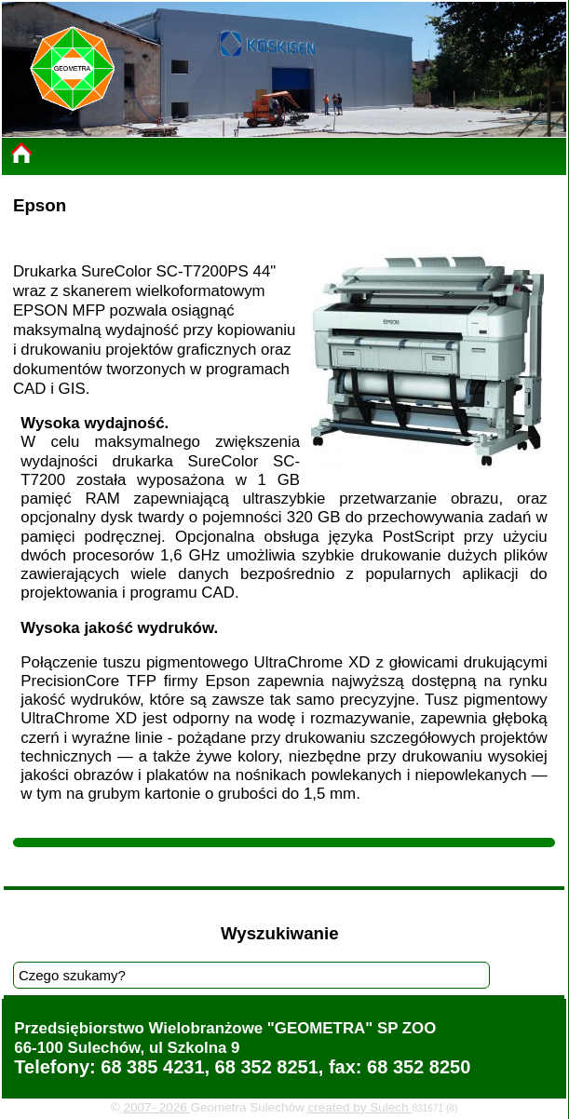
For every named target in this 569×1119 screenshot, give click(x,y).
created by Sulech (360, 1107)
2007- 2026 (156, 1107)
